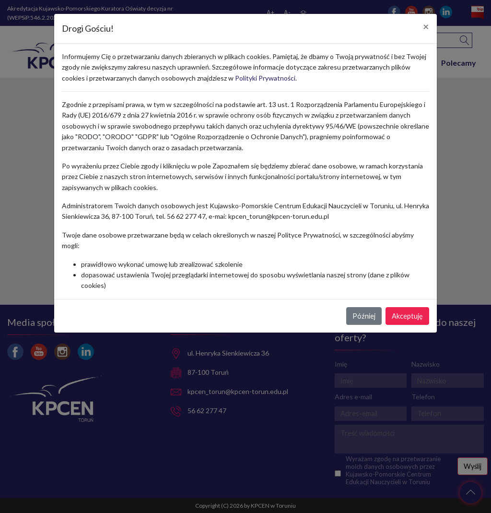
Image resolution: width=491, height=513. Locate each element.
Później (363, 316)
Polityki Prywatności (265, 78)
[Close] (426, 27)
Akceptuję (407, 316)
